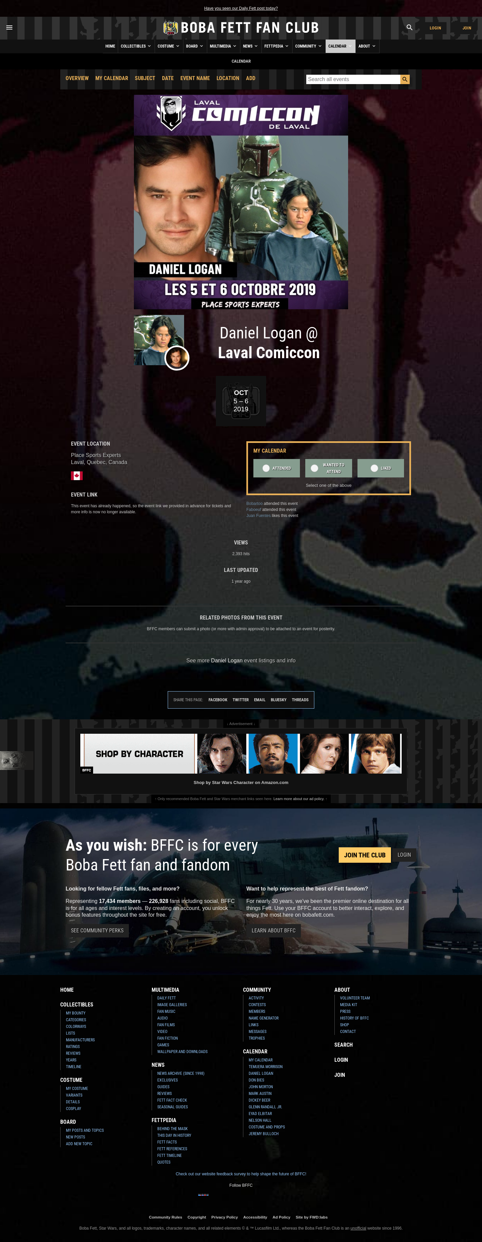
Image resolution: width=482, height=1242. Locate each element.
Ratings (73, 1046)
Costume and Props (267, 1127)
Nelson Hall (260, 1120)
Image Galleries (172, 1004)
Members (257, 1011)
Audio (162, 1018)
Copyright (196, 1217)
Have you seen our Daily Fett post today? (241, 8)
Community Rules (165, 1217)
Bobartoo (254, 503)
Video (162, 1031)
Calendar (340, 46)
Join (467, 27)
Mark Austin (260, 1093)
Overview (77, 78)
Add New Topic (79, 1143)
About (367, 46)
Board (195, 46)
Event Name (195, 78)
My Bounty (75, 1013)
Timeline (73, 1066)
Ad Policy (281, 1217)
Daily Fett (166, 998)
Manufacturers (80, 1040)
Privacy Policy (225, 1217)
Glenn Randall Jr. (265, 1107)
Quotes (163, 1162)
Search (343, 1045)
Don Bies (256, 1080)
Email (259, 699)
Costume (169, 46)
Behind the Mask (172, 1128)
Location (228, 78)
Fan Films (166, 1025)
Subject (145, 78)
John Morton (261, 1087)
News (251, 46)
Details (73, 1102)
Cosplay (73, 1108)
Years (71, 1060)
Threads (300, 699)
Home (110, 46)
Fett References (172, 1149)
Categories (76, 1020)
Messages (257, 1031)
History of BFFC (354, 1018)
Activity (256, 998)
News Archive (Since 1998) (181, 1073)
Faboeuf (253, 509)
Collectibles (136, 46)
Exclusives (167, 1080)
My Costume (77, 1088)
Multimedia (223, 46)
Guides (163, 1087)
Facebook (218, 699)
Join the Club (365, 855)
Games (163, 1045)
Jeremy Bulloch (263, 1133)
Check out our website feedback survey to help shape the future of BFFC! (241, 1174)
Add (250, 78)
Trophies (257, 1038)
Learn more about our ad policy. (298, 799)
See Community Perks (97, 930)
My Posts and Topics (85, 1130)
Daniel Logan (261, 1073)
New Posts (75, 1137)
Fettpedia (277, 46)
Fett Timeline (169, 1155)
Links (253, 1025)
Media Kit (348, 1004)
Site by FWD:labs (312, 1217)
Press (345, 1011)
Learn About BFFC (274, 930)
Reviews (73, 1053)
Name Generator (263, 1018)
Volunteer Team (355, 998)
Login (435, 27)
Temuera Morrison (266, 1066)
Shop (344, 1025)
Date (168, 78)
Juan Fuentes (258, 515)
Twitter (241, 699)
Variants (74, 1095)
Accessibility (255, 1217)
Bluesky (279, 699)
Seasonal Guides (172, 1107)
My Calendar (111, 78)
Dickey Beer (259, 1100)
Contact (348, 1031)
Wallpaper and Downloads (182, 1051)
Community (309, 46)
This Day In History (174, 1135)
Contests (257, 1004)
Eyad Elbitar (260, 1113)
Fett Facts (167, 1142)
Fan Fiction (167, 1038)
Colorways (76, 1026)
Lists (70, 1033)
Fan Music (166, 1011)
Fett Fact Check (172, 1100)
